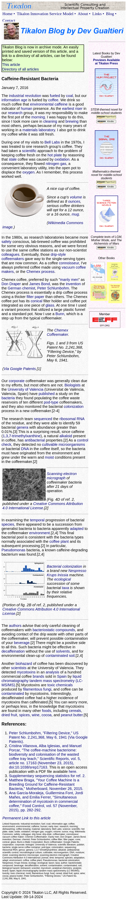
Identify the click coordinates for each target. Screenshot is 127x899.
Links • (98, 13)
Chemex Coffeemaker (57, 332)
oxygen (28, 172)
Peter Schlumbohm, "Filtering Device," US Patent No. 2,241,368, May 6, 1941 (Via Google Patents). (48, 737)
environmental (42, 104)
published (47, 394)
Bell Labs (52, 142)
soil (72, 655)
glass (50, 305)
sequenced (43, 419)
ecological (62, 579)
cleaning (50, 121)
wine (35, 715)
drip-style (58, 254)
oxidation (62, 159)
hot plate (54, 155)
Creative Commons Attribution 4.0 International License (42, 506)
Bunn (59, 314)
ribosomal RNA (71, 419)
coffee (53, 100)
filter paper (35, 297)
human (26, 108)
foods (46, 711)
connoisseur (69, 263)
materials (30, 130)
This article (11, 65)
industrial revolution (25, 96)
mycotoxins (26, 672)
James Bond (39, 284)
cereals (75, 711)
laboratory (47, 130)
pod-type (51, 402)
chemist (28, 288)
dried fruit (9, 715)
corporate (17, 381)
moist (49, 457)
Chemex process (40, 272)
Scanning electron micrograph (62, 476)
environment (39, 533)
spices (24, 715)
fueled (55, 96)
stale (13, 159)
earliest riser (72, 108)
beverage (22, 643)
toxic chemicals (60, 685)
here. (73, 771)
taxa (65, 588)
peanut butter (72, 715)
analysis (52, 672)
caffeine (61, 104)
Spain (62, 676)
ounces (74, 201)
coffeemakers (12, 259)
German (14, 288)
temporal (37, 520)
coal (69, 96)
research (15, 113)
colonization (74, 406)
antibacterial (35, 440)
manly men (69, 280)
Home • (8, 13)
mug (75, 214)
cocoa (47, 715)
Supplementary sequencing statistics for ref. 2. (47, 776)
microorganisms (72, 444)
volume (76, 197)
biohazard (24, 664)
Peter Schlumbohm (53, 288)
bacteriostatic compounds (53, 630)
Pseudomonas (13, 550)
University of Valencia (25, 389)
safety (6, 242)
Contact (8, 20)
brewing (71, 121)
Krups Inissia (57, 575)
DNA (25, 449)
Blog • (111, 13)
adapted (76, 529)
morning (38, 117)
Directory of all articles (20, 69)
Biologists (73, 385)
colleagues (10, 254)
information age (14, 100)
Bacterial (54, 566)
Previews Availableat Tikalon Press (106, 61)
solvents (63, 651)
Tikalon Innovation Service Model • (46, 13)
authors (15, 626)
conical (36, 301)
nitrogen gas (56, 164)
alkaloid (65, 436)
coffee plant (59, 541)
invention (73, 284)
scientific (29, 151)
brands (38, 676)
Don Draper (11, 284)
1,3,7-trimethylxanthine (22, 436)
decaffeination (13, 651)
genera (22, 427)
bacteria (8, 398)
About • (84, 13)
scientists (18, 668)
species (7, 524)
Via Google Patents (20, 369)
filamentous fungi (37, 689)
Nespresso (77, 571)
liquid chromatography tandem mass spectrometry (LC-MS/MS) (42, 680)
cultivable (50, 444)
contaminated (57, 655)
